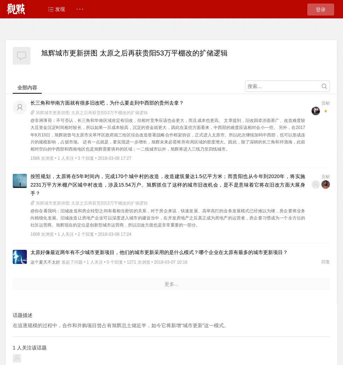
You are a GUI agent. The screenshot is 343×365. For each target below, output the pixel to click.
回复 (325, 261)
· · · (79, 9)
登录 (321, 9)
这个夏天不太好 (45, 262)
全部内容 (27, 87)
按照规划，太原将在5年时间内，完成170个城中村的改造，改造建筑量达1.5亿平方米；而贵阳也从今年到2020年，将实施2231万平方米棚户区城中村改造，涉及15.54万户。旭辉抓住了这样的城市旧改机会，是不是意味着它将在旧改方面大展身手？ (167, 184)
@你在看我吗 (43, 210)
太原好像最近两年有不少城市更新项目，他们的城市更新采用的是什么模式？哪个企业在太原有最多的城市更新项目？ (159, 252)
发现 (56, 9)
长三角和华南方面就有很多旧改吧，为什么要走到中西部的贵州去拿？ (107, 103)
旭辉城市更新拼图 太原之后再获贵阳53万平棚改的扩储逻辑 (134, 53)
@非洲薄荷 (41, 120)
